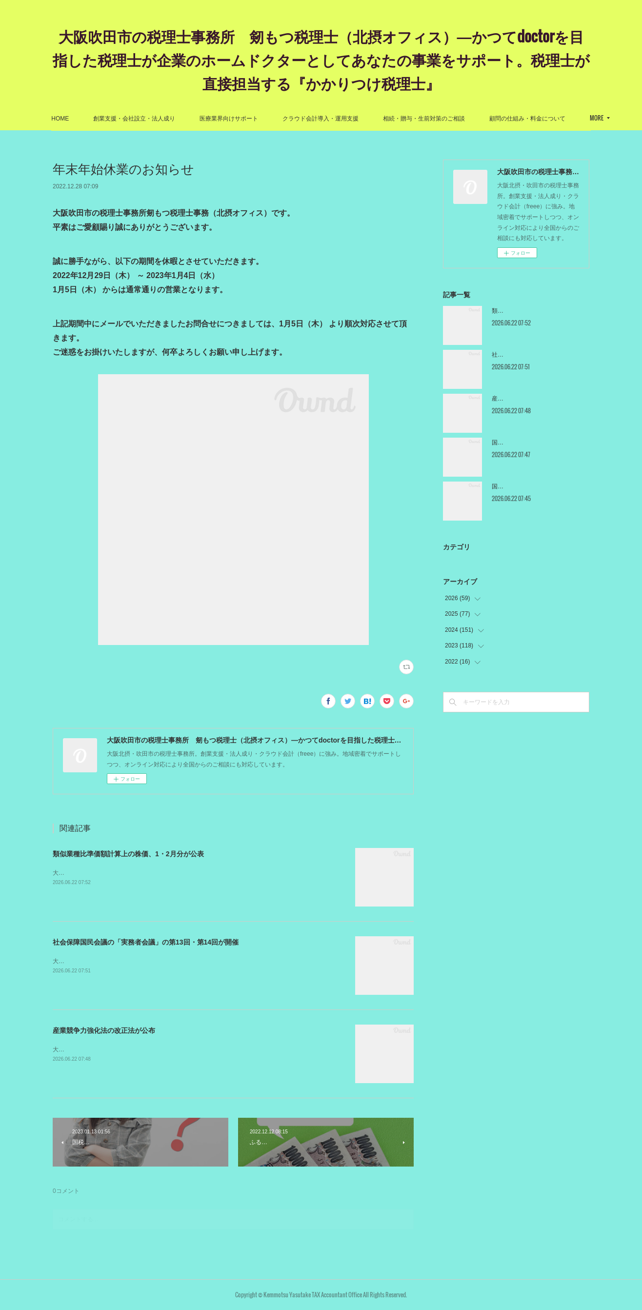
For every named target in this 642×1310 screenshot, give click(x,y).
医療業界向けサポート (270, 118)
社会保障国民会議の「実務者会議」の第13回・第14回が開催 (146, 942)
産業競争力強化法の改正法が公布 (104, 1030)
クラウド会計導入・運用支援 (361, 118)
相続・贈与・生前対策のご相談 (465, 118)
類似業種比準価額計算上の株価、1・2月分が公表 (128, 854)
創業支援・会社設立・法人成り (175, 118)
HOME (101, 118)
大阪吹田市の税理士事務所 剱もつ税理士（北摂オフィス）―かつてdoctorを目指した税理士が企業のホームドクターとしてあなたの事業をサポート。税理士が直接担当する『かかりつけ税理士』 (321, 59)
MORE (537, 118)
